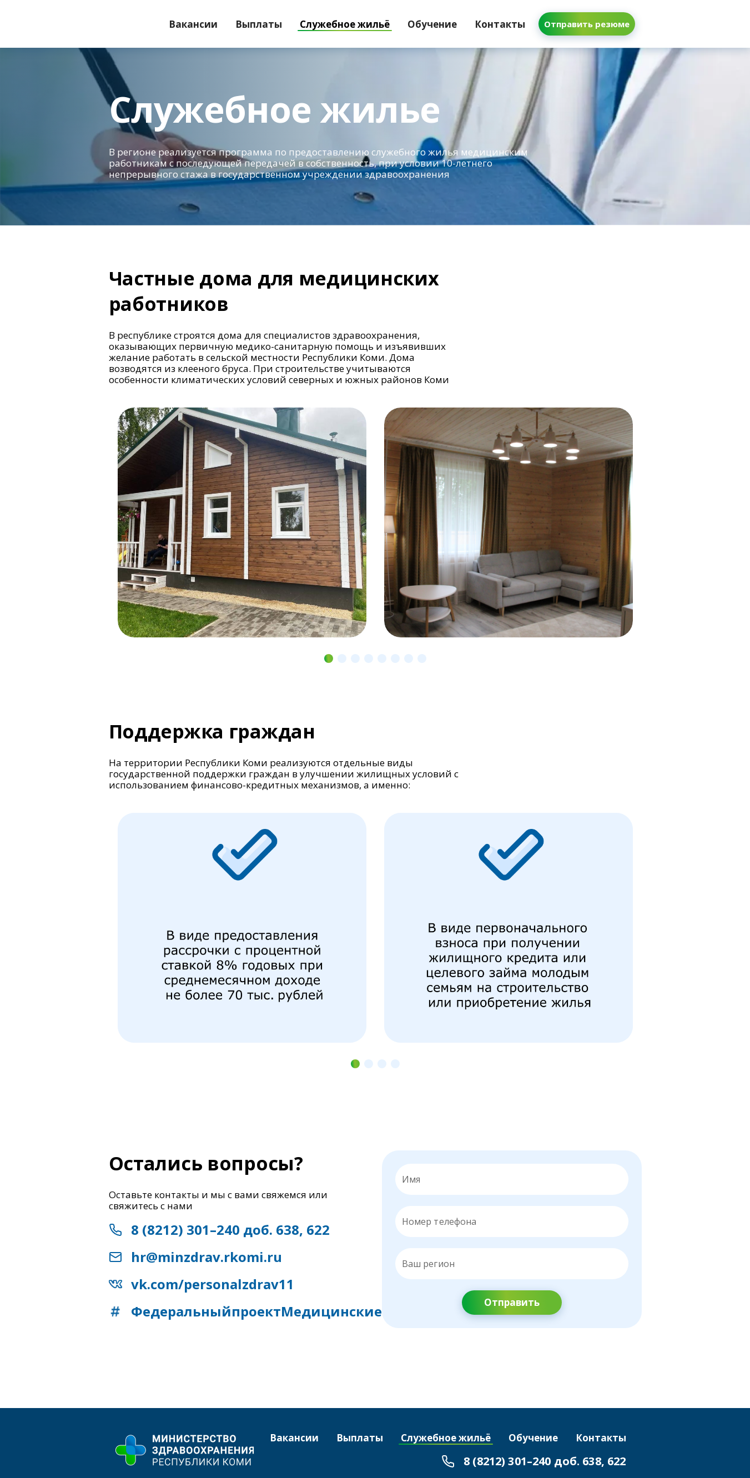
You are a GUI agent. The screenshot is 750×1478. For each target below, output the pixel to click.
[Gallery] (375, 532)
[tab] (193, 24)
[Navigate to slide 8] (422, 658)
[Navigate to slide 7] (408, 658)
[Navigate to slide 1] (328, 658)
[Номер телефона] (519, 1221)
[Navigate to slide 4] (368, 658)
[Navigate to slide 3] (355, 658)
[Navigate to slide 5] (382, 658)
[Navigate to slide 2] (342, 658)
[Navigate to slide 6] (395, 658)
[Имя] (512, 1179)
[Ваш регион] (512, 1263)
